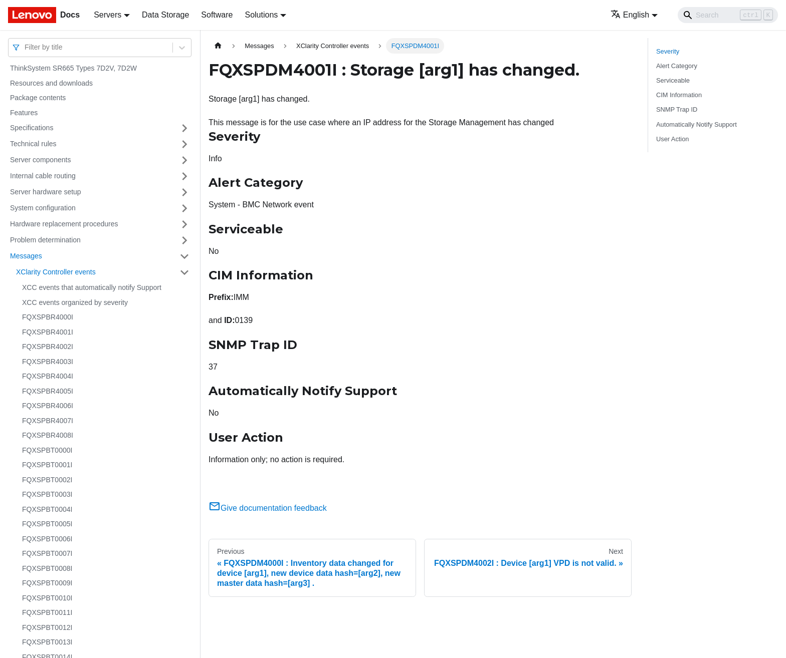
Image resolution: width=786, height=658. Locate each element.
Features (24, 113)
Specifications (31, 128)
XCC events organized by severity (75, 302)
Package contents (38, 98)
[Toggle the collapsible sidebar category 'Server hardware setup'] (184, 192)
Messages (26, 256)
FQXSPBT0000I (47, 450)
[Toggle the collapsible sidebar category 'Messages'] (184, 256)
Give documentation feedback (268, 508)
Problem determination (45, 240)
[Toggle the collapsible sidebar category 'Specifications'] (184, 128)
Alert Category (676, 66)
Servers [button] (107, 15)
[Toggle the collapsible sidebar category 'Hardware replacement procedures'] (184, 224)
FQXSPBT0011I (47, 612)
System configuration (43, 208)
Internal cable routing (43, 176)
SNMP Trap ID (676, 109)
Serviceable (673, 80)
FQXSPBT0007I (47, 553)
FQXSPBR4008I (47, 435)
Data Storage (165, 15)
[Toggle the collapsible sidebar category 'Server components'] (184, 160)
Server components (40, 160)
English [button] (630, 15)
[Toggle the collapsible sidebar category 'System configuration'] (184, 208)
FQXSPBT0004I (47, 509)
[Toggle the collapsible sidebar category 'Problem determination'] (184, 240)
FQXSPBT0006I (47, 539)
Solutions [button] (261, 15)
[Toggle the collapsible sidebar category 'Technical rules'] (184, 144)
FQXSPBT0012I (47, 627)
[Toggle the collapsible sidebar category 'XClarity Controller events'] (184, 272)
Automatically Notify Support (696, 124)
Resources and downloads (51, 83)
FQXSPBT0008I (47, 568)
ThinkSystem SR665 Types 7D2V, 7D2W (73, 68)
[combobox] (26, 47)
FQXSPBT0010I (47, 598)
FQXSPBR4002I (47, 347)
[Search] (728, 15)
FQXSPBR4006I (47, 406)
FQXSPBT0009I (47, 583)
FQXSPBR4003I (47, 362)
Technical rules (33, 144)
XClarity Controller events (56, 272)
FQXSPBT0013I (47, 642)
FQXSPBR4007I (47, 421)
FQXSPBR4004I (47, 376)
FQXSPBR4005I (47, 391)
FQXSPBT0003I (47, 494)
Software (217, 15)
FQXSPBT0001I (47, 465)
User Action (672, 139)
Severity (667, 51)
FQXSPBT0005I (47, 524)
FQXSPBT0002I (47, 480)
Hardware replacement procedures (64, 224)
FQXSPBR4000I (47, 317)
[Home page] (218, 46)
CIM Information (679, 95)
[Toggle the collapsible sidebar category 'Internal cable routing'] (184, 176)
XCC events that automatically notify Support (91, 287)
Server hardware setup (45, 192)
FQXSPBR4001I (47, 332)
